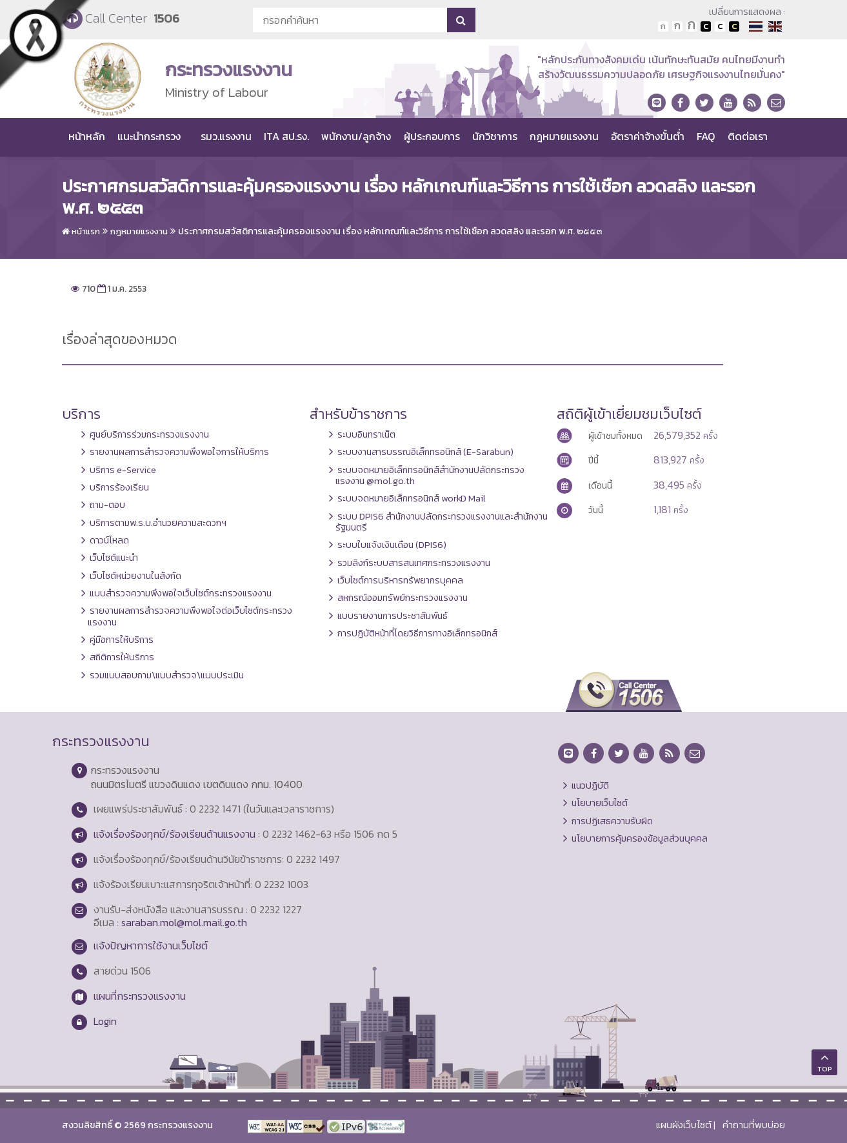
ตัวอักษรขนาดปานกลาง (677, 26)
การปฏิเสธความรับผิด (612, 821)
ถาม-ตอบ (107, 505)
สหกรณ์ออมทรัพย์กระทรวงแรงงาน (402, 598)
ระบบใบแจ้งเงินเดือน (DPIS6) (391, 545)
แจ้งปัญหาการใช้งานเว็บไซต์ (151, 945)
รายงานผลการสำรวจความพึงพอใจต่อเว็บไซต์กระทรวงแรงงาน (190, 616)
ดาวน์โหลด (109, 540)
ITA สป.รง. (286, 136)
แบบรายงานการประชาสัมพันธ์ (392, 616)
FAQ (706, 136)
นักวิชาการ (494, 136)
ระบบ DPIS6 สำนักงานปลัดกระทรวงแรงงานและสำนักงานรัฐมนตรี (441, 521)
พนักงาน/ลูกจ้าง (356, 136)
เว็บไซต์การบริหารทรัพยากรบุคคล (400, 580)
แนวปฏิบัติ (590, 785)
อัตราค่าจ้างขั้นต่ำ (647, 136)
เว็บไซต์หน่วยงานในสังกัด (135, 576)
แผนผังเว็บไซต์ (684, 1125)
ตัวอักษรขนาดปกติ (663, 26)
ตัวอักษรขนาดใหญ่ (691, 26)
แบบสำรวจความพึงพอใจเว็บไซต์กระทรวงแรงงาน (181, 593)
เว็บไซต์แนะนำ (114, 558)
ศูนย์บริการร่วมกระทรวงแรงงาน (149, 434)
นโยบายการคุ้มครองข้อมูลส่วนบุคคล (640, 838)
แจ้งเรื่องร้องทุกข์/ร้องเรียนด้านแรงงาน (174, 834)
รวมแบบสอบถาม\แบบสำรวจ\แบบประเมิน (167, 675)
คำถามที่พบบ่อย (753, 1125)
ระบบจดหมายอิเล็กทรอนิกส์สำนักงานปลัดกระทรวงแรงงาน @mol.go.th (429, 475)
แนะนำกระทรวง (149, 136)
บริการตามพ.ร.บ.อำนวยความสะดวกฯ (158, 523)
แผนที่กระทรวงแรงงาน (140, 996)
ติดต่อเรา (748, 136)
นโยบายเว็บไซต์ (600, 803)
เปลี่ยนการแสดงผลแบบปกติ (720, 26)
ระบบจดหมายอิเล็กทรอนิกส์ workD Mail (411, 498)
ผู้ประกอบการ (432, 136)
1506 (166, 18)
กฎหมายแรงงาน (564, 136)
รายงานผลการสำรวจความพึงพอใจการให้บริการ (179, 452)
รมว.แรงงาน (226, 136)
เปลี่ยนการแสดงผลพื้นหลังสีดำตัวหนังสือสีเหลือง (734, 26)
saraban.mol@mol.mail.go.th (184, 922)
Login (105, 1021)
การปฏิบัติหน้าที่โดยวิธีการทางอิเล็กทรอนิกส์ (417, 633)
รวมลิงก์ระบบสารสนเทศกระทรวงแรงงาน (413, 563)
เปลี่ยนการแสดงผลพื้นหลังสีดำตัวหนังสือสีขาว (706, 26)
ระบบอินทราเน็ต (366, 434)
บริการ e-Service (123, 470)
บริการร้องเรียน (119, 487)
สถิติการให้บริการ (122, 657)
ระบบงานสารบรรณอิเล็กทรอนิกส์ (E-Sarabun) (425, 452)
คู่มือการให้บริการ (122, 639)
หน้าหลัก (86, 136)
